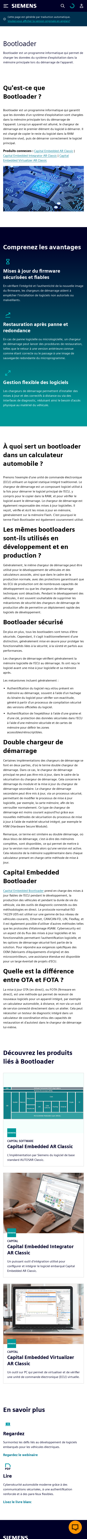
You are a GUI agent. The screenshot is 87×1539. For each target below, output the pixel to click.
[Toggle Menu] (6, 6)
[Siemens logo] (24, 6)
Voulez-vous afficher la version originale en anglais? (39, 21)
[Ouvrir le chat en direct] (75, 1527)
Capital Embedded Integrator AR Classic (30, 155)
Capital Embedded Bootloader (23, 891)
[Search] (67, 6)
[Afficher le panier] (74, 5)
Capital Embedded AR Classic (53, 151)
